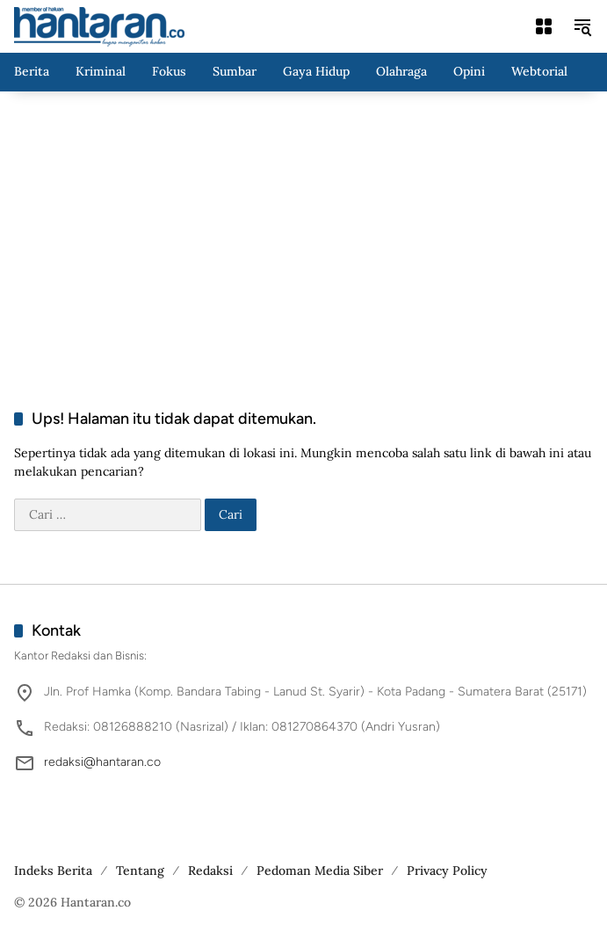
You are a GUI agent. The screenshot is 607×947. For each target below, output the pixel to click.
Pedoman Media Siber (320, 870)
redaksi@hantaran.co (102, 761)
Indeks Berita (53, 870)
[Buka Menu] (543, 26)
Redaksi (210, 870)
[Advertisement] (303, 232)
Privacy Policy (447, 870)
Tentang (140, 870)
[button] (582, 26)
